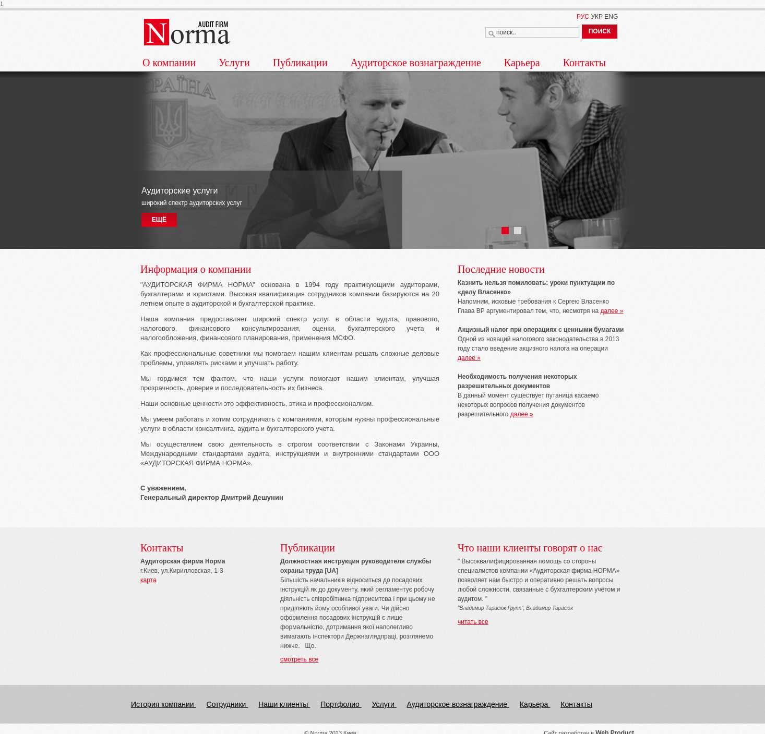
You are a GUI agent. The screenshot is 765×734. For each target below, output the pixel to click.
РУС (583, 16)
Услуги (234, 62)
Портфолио (340, 704)
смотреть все (299, 659)
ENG (611, 16)
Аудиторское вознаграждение (416, 62)
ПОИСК (600, 31)
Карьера (522, 62)
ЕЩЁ (159, 219)
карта (148, 580)
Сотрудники (227, 704)
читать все (473, 621)
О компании (169, 62)
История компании (163, 704)
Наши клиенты (284, 704)
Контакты (584, 62)
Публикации (300, 62)
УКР (597, 16)
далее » (611, 311)
